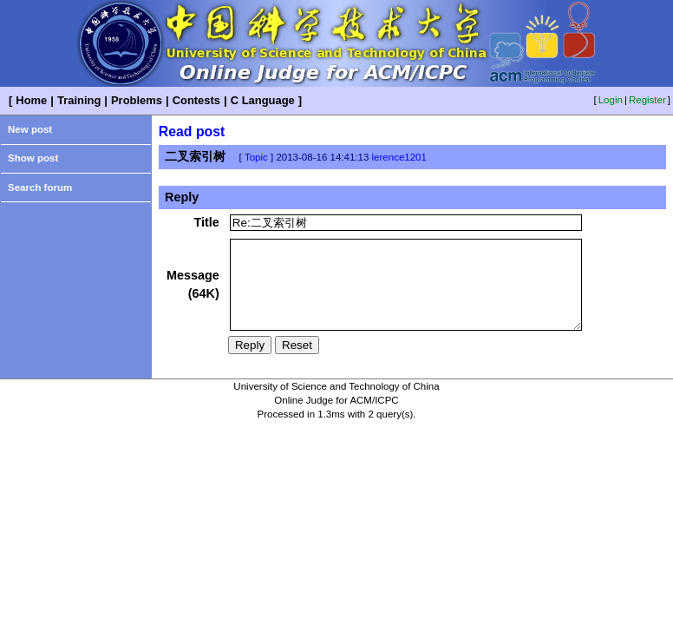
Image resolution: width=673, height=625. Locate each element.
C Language (263, 100)
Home (31, 100)
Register (647, 100)
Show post (33, 158)
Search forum (40, 187)
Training (79, 100)
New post (30, 129)
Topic (256, 157)
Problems (136, 100)
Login (610, 100)
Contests (196, 100)
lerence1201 (399, 157)
